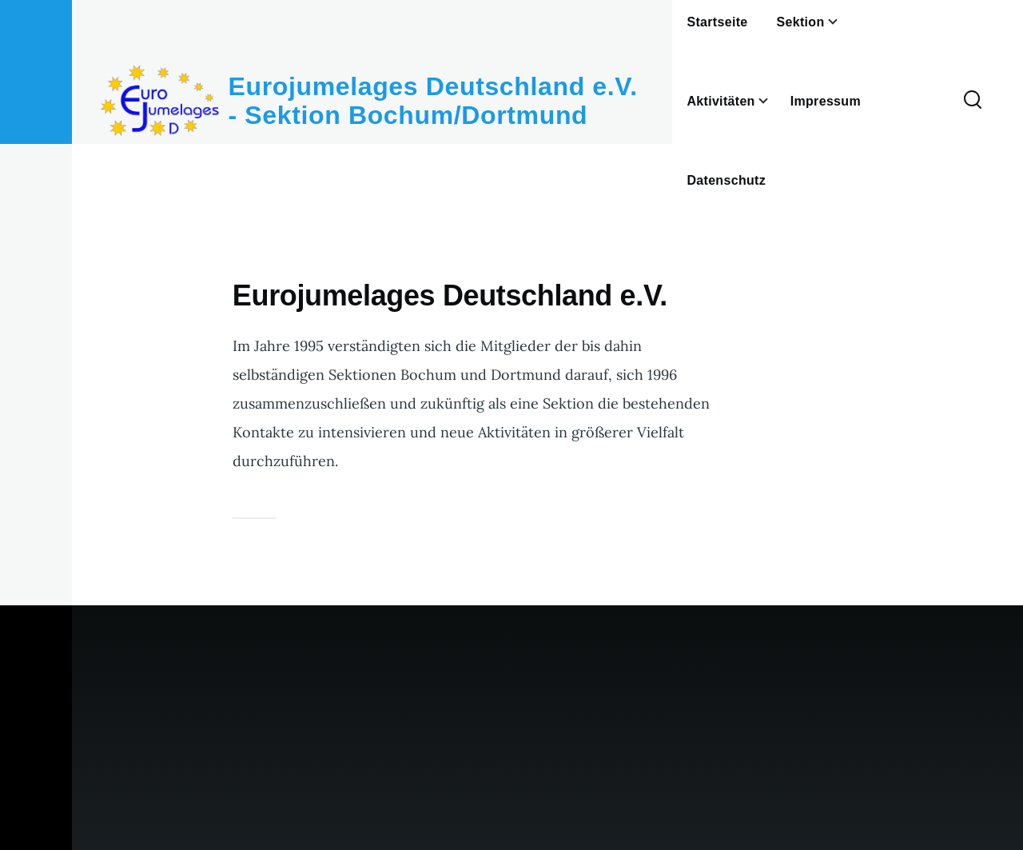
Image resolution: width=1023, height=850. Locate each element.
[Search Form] (972, 101)
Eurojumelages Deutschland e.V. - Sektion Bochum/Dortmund (433, 101)
